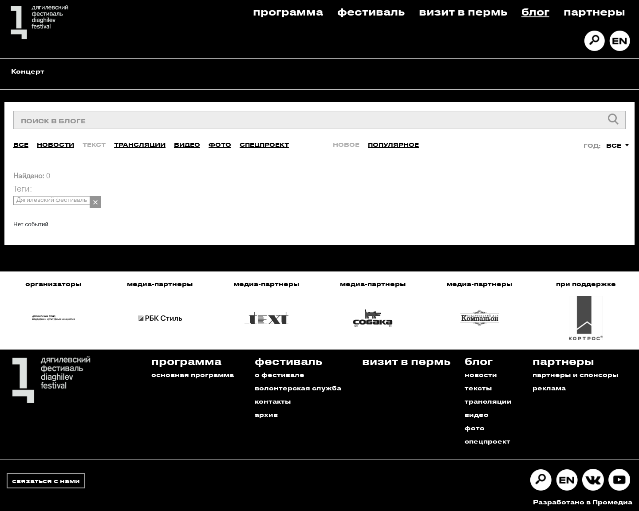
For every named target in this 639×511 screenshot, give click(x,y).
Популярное (393, 141)
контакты (273, 398)
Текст (94, 141)
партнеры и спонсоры (575, 372)
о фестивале (279, 372)
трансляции (488, 398)
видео (477, 412)
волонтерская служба (298, 385)
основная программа (192, 372)
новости (481, 372)
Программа (288, 11)
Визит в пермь (463, 11)
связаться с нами (46, 478)
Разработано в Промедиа (582, 499)
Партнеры (594, 11)
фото (475, 425)
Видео (187, 141)
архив (266, 412)
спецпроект (487, 438)
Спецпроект (264, 141)
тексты (478, 385)
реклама (549, 385)
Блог (535, 11)
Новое (346, 141)
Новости (55, 141)
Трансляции (140, 141)
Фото (220, 141)
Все (20, 141)
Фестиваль (371, 11)
